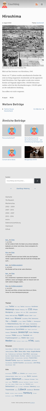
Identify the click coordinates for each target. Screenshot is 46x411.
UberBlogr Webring (23, 189)
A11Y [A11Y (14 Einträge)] (24, 324)
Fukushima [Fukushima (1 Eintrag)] (36, 382)
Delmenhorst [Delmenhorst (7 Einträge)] (10, 386)
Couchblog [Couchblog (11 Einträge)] (25, 318)
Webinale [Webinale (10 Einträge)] (26, 315)
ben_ (7, 240)
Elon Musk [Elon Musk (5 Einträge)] (22, 356)
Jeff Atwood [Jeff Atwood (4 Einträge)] (34, 360)
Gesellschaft (40, 23)
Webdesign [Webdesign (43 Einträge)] (9, 309)
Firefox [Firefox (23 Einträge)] (29, 321)
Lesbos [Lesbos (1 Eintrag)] (10, 382)
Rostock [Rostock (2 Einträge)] (7, 393)
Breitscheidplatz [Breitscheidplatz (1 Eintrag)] (8, 373)
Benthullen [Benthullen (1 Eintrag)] (20, 393)
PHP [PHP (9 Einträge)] (22, 312)
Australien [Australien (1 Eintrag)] (12, 393)
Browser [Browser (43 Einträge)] (18, 318)
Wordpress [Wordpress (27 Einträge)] (9, 312)
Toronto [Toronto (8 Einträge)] (15, 382)
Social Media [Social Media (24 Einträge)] (20, 329)
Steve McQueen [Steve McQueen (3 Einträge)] (8, 365)
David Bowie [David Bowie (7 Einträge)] (27, 360)
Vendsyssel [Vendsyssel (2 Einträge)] (26, 379)
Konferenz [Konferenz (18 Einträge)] (35, 306)
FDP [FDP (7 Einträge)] (16, 306)
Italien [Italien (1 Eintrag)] (9, 384)
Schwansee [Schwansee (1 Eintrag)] (30, 373)
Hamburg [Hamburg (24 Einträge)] (27, 393)
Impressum (9, 226)
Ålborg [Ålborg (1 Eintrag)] (16, 389)
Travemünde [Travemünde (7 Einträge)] (9, 390)
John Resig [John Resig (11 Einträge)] (36, 363)
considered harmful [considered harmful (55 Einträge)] (28, 326)
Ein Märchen (38, 109)
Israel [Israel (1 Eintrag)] (6, 384)
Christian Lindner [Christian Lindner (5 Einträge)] (9, 358)
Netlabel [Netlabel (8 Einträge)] (27, 324)
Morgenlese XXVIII (31, 160)
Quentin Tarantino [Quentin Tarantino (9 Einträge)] (18, 363)
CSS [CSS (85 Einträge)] (30, 309)
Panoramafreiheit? (8, 138)
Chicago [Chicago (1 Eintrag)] (20, 384)
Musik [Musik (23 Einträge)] (7, 318)
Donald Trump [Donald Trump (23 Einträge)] (10, 360)
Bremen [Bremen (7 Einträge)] (36, 390)
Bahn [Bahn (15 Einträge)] (28, 338)
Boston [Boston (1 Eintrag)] (32, 384)
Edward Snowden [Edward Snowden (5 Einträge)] (15, 356)
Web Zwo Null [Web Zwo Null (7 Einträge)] (19, 335)
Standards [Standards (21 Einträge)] (13, 332)
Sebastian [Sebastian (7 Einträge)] (21, 349)
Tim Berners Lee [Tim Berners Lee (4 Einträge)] (12, 354)
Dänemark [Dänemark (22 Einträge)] (16, 379)
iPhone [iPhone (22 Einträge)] (35, 310)
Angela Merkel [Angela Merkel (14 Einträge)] (35, 352)
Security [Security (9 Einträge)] (12, 318)
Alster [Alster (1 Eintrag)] (26, 373)
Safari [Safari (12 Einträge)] (31, 315)
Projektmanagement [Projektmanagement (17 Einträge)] (11, 338)
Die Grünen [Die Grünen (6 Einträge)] (19, 341)
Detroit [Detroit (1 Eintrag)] (25, 376)
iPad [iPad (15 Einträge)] (29, 318)
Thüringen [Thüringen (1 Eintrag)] (35, 393)
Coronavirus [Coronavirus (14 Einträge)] (33, 324)
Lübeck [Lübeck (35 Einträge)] (22, 389)
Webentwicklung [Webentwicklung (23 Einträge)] (13, 324)
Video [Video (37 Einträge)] (14, 335)
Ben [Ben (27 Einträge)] (16, 351)
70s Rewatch (9, 200)
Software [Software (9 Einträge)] (18, 312)
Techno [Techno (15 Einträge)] (22, 306)
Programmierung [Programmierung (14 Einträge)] (10, 329)
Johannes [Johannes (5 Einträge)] (28, 356)
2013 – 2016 (9, 216)
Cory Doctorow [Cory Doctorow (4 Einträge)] (8, 363)
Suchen (7, 177)
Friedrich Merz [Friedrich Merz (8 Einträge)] (33, 358)
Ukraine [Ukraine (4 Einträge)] (22, 373)
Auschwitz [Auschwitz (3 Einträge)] (34, 376)
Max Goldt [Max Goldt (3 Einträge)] (7, 356)
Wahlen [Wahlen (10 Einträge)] (24, 321)
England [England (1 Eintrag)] (16, 393)
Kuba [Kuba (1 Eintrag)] (18, 373)
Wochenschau (10, 203)
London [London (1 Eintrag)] (12, 396)
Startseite (8, 197)
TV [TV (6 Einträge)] (32, 321)
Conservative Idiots (8, 160)
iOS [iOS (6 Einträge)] (10, 321)
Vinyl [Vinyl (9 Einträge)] (18, 306)
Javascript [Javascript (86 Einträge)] (23, 332)
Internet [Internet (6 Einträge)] (22, 341)
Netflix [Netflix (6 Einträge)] (19, 338)
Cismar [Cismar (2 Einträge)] (17, 384)
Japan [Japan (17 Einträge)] (8, 379)
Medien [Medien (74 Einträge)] (9, 341)
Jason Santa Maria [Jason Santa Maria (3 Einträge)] (28, 363)
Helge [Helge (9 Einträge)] (28, 351)
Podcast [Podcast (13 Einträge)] (17, 309)
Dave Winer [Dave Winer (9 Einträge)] (26, 354)
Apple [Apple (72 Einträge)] (21, 315)
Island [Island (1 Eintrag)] (16, 386)
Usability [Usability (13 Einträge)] (37, 341)
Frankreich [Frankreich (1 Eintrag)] (31, 382)
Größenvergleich (17, 265)
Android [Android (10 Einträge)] (32, 338)
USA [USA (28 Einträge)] (14, 373)
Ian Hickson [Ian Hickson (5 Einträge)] (19, 354)
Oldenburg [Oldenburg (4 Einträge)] (33, 386)
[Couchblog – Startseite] (10, 4)
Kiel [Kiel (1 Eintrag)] (23, 379)
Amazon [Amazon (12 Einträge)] (7, 332)
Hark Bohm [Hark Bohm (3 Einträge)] (25, 358)
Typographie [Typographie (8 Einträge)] (8, 335)
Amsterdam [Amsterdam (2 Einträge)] (26, 386)
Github (10, 229)
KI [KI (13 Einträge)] (6, 324)
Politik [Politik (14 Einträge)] (31, 332)
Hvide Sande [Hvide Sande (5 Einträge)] (19, 396)
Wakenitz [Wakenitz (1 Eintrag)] (13, 384)
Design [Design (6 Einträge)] (20, 321)
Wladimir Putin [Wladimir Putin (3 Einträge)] (20, 360)
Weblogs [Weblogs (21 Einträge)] (36, 332)
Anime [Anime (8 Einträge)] (6, 306)
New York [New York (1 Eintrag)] (34, 373)
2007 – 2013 (9, 210)
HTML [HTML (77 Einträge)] (31, 341)
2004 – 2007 (9, 213)
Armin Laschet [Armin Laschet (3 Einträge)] (37, 349)
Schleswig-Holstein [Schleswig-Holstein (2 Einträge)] (9, 376)
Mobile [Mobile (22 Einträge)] (23, 338)
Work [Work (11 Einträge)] (39, 326)
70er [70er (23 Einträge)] (6, 321)
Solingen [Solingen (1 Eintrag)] (38, 386)
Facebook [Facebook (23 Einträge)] (26, 335)
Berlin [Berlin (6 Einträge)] (29, 376)
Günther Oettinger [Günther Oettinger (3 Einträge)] (29, 349)
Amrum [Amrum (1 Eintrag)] (6, 382)
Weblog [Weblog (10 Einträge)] (7, 315)
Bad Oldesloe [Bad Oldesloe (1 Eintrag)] (26, 382)
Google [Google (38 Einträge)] (14, 321)
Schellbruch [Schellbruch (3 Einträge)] (30, 390)
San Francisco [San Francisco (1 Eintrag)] (7, 396)
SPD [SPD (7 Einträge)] (24, 312)
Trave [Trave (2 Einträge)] (37, 379)
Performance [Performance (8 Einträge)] (28, 306)
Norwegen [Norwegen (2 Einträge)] (32, 379)
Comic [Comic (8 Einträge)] (34, 315)
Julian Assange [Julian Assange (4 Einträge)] (34, 354)
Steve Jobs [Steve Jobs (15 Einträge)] (22, 352)
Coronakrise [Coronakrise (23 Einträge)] (9, 327)
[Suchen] (37, 180)
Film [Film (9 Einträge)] (26, 309)
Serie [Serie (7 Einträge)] (26, 329)
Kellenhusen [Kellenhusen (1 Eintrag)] (21, 382)
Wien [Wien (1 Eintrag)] (24, 384)
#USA (12, 98)
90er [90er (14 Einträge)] (20, 324)
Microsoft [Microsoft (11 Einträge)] (16, 326)
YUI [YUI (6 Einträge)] (14, 312)
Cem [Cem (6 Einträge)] (14, 365)
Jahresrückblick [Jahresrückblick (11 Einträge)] (33, 312)
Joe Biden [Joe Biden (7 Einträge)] (15, 349)
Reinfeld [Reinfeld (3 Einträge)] (28, 384)
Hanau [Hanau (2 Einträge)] (16, 376)
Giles (13, 240)
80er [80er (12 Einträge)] (14, 341)
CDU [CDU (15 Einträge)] (27, 312)
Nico (7, 253)
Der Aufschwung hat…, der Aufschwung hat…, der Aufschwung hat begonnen (34, 140)
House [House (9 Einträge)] (29, 329)
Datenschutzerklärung (13, 223)
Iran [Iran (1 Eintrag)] (22, 376)
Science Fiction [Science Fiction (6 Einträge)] (34, 329)
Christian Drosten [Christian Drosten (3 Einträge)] (19, 358)
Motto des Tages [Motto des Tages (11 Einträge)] (13, 315)
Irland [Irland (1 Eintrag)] (20, 376)
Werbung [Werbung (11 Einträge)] (22, 309)
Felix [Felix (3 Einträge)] (6, 354)
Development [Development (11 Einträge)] (37, 321)
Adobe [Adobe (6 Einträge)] (26, 341)
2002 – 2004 (9, 207)
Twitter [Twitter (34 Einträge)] (11, 306)
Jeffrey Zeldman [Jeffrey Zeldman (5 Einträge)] (9, 351)
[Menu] (42, 4)
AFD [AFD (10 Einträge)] (31, 335)
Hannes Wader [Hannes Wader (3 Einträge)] (8, 349)
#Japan (4, 98)
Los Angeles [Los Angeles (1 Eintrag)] (20, 386)
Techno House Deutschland (9, 110)
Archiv (7, 220)
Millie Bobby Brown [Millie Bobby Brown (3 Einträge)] (36, 356)
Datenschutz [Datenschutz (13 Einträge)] (35, 318)
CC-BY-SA (32, 402)
